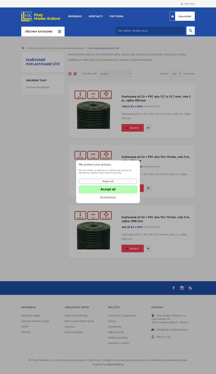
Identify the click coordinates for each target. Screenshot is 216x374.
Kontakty (96, 16)
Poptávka (116, 16)
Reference (75, 16)
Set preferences (108, 197)
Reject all (108, 181)
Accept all (107, 189)
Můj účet (189, 3)
